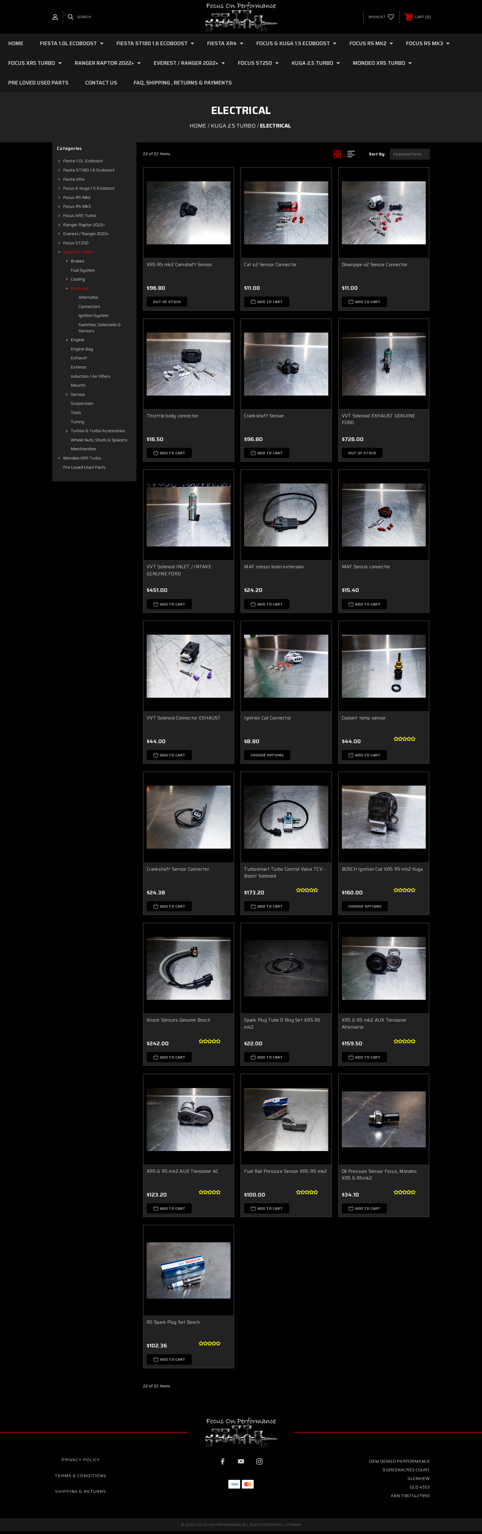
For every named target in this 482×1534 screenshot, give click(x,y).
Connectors (89, 306)
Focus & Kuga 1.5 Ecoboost (296, 43)
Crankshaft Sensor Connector (178, 870)
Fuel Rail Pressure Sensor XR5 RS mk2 (285, 1173)
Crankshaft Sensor (264, 416)
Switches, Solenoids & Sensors (99, 327)
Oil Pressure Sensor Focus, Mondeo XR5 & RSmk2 (379, 1176)
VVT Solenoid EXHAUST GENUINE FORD (378, 419)
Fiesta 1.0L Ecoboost (72, 43)
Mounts (78, 385)
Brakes (77, 261)
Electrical (79, 288)
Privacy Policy (80, 1462)
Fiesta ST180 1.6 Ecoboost (155, 43)
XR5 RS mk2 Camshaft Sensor (179, 264)
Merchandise (83, 448)
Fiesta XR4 (225, 43)
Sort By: (377, 154)
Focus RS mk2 (371, 43)
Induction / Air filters (90, 376)
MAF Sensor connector (366, 567)
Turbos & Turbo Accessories (98, 430)
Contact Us (101, 83)
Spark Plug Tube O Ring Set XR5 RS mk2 (282, 1025)
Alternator (88, 297)
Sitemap (293, 1527)
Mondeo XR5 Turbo (382, 63)
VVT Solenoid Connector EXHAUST (184, 719)
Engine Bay (82, 348)
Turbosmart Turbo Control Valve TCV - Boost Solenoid (285, 874)
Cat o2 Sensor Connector (270, 264)
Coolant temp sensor (364, 719)
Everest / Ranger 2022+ (189, 63)
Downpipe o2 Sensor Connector (375, 264)
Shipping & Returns (80, 1494)
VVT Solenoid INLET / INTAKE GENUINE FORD (179, 571)
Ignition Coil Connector (267, 719)
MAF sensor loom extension (274, 567)
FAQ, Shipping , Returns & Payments (183, 83)
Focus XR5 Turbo (35, 63)
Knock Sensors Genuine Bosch (178, 1021)
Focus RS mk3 (428, 43)
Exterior (78, 367)
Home (15, 43)
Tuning (77, 421)
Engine (77, 339)
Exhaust (79, 357)
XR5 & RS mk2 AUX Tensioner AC (182, 1173)
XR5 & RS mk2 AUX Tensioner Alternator (374, 1025)
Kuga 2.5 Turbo (316, 63)
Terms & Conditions (80, 1478)
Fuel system (83, 270)
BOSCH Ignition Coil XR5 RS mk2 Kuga (382, 870)
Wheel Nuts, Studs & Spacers (99, 439)
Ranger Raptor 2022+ (108, 63)
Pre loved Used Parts (38, 83)
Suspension (82, 403)
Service (78, 394)
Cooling (78, 279)
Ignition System (93, 315)
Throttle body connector (172, 416)
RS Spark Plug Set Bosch (173, 1324)
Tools (76, 412)
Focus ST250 (258, 63)
